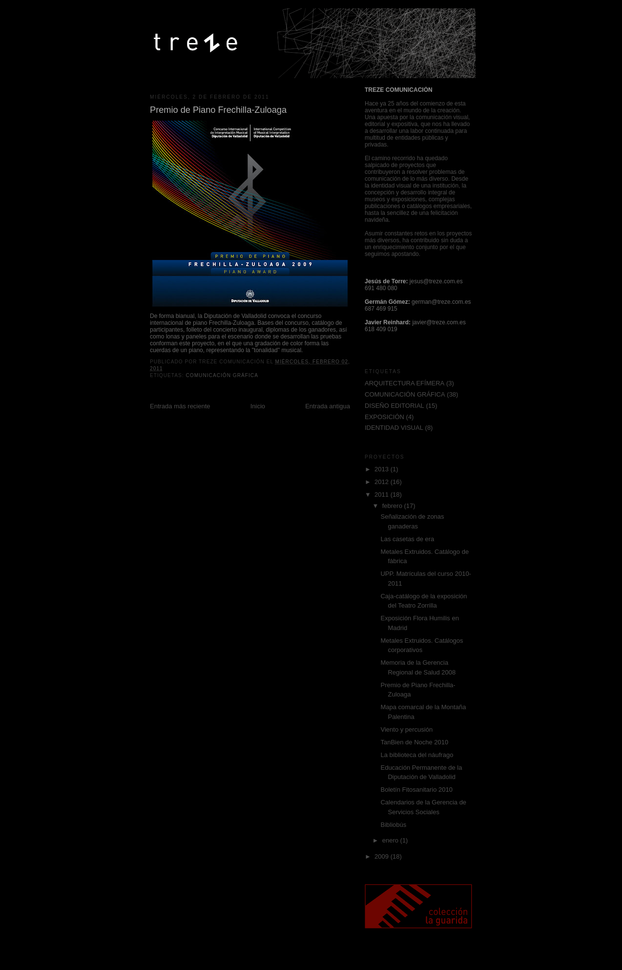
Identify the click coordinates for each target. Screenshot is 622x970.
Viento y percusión (406, 729)
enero (391, 840)
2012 (382, 481)
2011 (382, 494)
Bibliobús (393, 824)
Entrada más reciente (180, 406)
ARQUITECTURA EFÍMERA (404, 383)
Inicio (257, 406)
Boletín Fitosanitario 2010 (416, 789)
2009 (382, 856)
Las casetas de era (407, 539)
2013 (382, 469)
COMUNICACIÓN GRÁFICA (222, 375)
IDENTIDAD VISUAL (394, 427)
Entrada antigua (327, 406)
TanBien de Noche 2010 (414, 742)
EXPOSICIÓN (384, 417)
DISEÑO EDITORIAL (394, 405)
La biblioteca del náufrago (416, 755)
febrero (393, 505)
